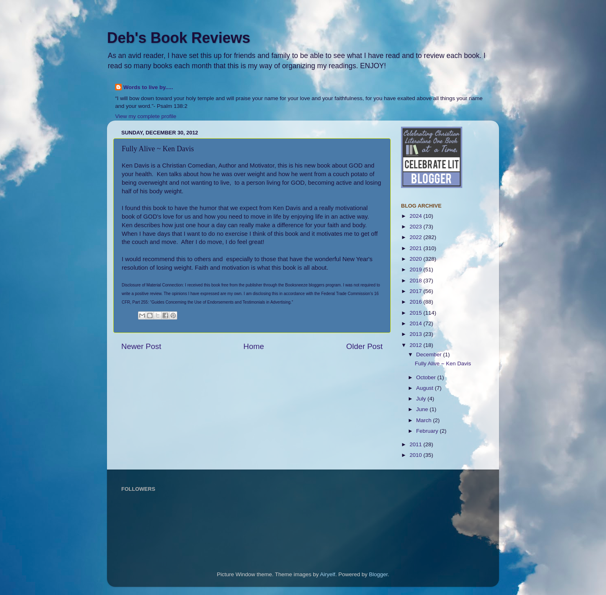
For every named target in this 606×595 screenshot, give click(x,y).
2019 (416, 269)
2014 (416, 323)
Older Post (364, 346)
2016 (416, 302)
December (429, 354)
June (423, 409)
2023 (416, 227)
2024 (416, 216)
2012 (416, 345)
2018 (416, 280)
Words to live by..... (148, 87)
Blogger (378, 574)
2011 (416, 444)
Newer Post (141, 346)
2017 (416, 291)
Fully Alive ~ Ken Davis (443, 363)
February (428, 431)
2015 (416, 313)
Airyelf (328, 574)
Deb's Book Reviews (178, 37)
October (426, 377)
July (422, 399)
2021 (416, 248)
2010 (416, 455)
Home (253, 346)
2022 (416, 237)
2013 (416, 334)
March (424, 420)
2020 (416, 259)
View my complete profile (145, 116)
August (425, 388)
